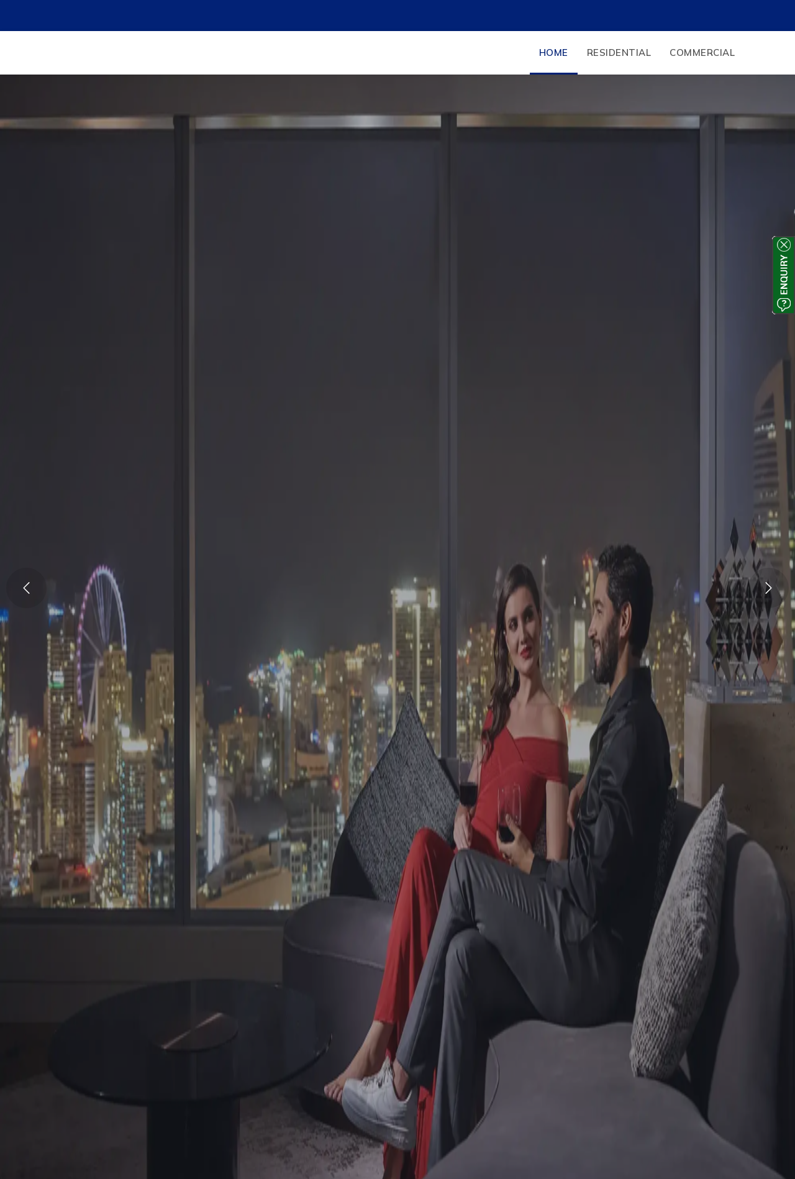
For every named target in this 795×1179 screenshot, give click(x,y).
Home (553, 52)
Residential (619, 52)
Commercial (702, 52)
